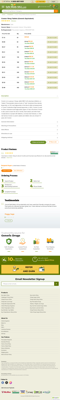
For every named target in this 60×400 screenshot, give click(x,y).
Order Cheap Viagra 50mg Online (38, 311)
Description (5, 96)
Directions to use (6, 133)
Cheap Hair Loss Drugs (6, 300)
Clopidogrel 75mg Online (7, 296)
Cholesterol (10, 14)
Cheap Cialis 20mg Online (36, 298)
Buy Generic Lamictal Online (37, 307)
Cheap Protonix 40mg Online (37, 309)
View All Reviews (18, 170)
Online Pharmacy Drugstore (8, 305)
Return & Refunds (5, 347)
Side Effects (5, 129)
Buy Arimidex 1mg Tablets (7, 309)
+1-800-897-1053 (17, 1)
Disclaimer (4, 349)
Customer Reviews (5, 328)
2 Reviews (13, 21)
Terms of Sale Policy (6, 345)
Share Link (52, 142)
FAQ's (2, 326)
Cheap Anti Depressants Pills (8, 303)
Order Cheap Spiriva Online (7, 307)
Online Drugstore (5, 320)
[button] (56, 398)
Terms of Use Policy (6, 343)
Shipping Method (6, 137)
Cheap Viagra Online (35, 296)
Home (3, 14)
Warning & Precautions (8, 125)
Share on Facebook (37, 142)
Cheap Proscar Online (6, 298)
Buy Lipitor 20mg (5, 294)
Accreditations (4, 330)
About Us (3, 322)
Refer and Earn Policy (6, 353)
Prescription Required (6, 339)
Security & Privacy (5, 341)
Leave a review (7, 170)
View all (9, 219)
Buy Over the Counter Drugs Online (38, 305)
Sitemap (3, 332)
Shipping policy (4, 351)
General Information (7, 122)
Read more (9, 157)
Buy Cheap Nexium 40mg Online (9, 311)
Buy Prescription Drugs (35, 300)
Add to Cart (52, 37)
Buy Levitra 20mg (34, 294)
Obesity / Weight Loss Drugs (37, 303)
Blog (2, 324)
